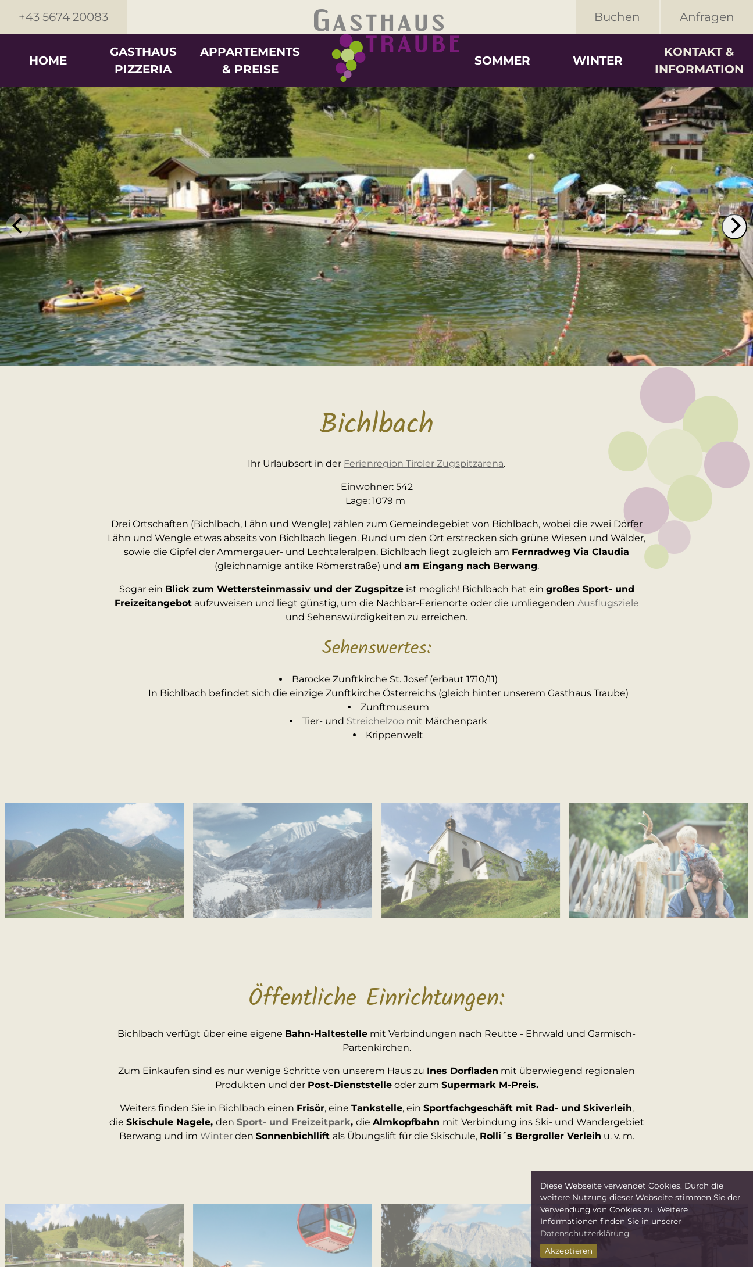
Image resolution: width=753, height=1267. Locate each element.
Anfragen (707, 17)
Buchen (617, 17)
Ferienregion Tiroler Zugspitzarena (424, 463)
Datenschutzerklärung (584, 1233)
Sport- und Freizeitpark (294, 1122)
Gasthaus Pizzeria (143, 60)
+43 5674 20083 (63, 17)
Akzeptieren (569, 1250)
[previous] (18, 226)
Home (48, 60)
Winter (598, 60)
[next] (734, 226)
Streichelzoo (375, 720)
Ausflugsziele (608, 603)
